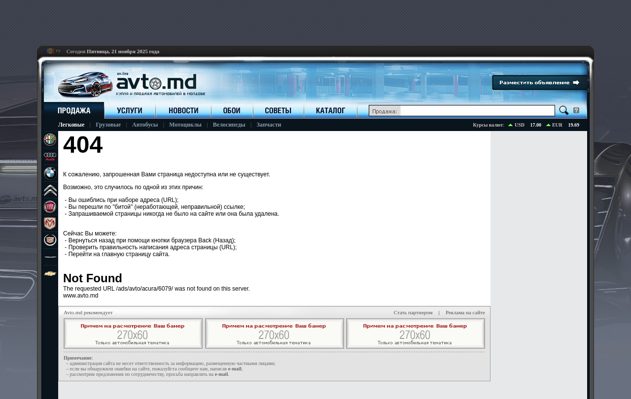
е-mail (235, 368)
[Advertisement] (315, 22)
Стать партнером (413, 312)
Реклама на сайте (465, 312)
